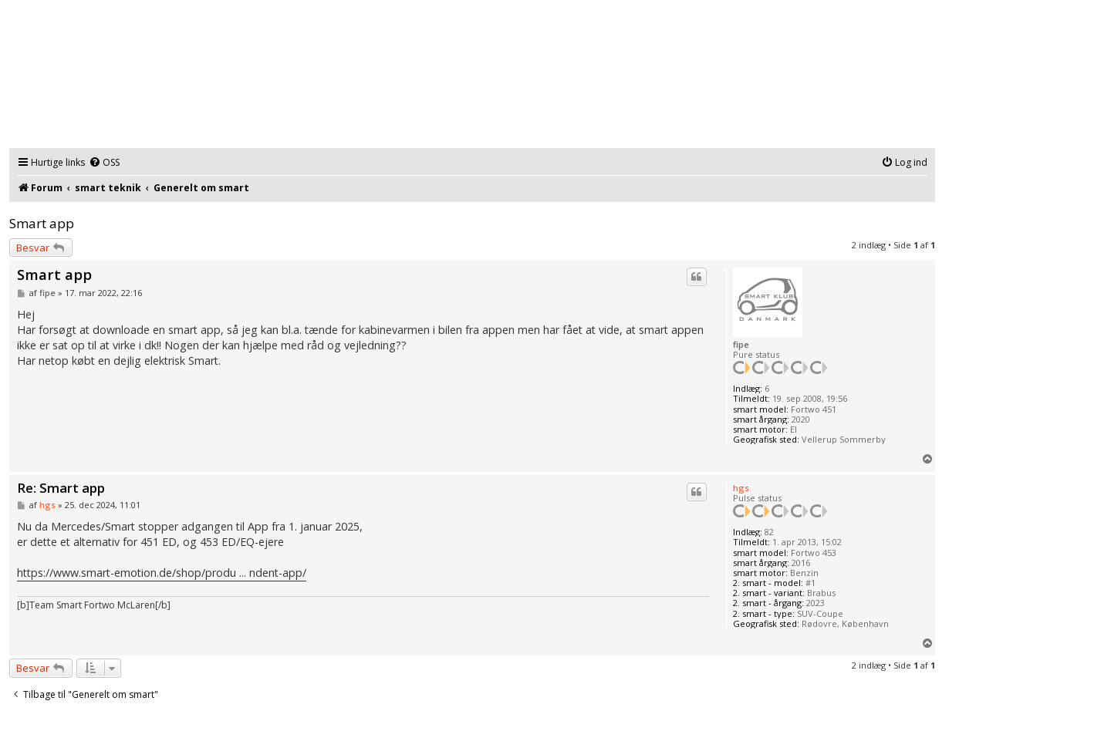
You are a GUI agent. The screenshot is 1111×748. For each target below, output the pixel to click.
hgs (741, 488)
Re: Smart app (61, 488)
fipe (741, 344)
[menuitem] (104, 163)
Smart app (41, 223)
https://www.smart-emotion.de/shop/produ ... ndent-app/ (161, 572)
